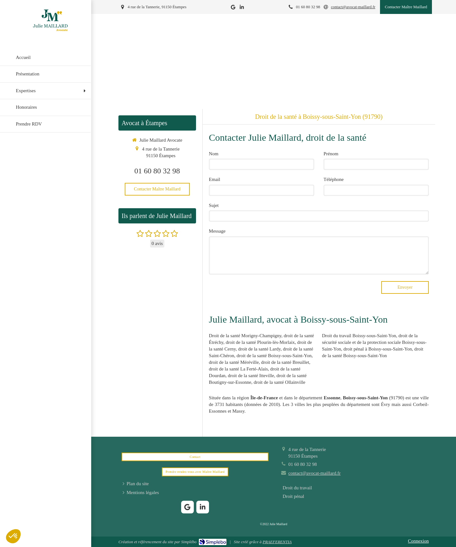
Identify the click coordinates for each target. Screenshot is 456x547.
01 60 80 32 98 (157, 171)
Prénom (331, 153)
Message (217, 231)
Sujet (214, 205)
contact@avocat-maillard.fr (314, 473)
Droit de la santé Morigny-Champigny (245, 335)
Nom (213, 153)
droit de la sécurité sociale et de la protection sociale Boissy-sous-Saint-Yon (374, 342)
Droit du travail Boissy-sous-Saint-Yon (359, 335)
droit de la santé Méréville (234, 362)
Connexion (418, 541)
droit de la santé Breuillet (285, 362)
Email (214, 179)
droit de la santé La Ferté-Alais (238, 368)
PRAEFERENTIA (277, 541)
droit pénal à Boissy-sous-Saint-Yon (377, 348)
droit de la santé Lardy (259, 348)
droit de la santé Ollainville (279, 382)
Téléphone (334, 179)
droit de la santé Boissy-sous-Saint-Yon (274, 355)
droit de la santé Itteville (251, 375)
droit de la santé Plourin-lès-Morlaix (260, 342)
